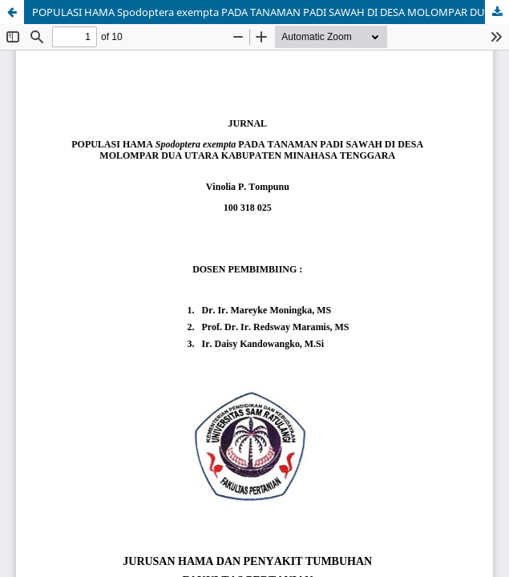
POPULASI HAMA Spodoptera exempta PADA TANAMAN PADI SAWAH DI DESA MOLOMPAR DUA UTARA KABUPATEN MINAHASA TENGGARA (270, 12)
